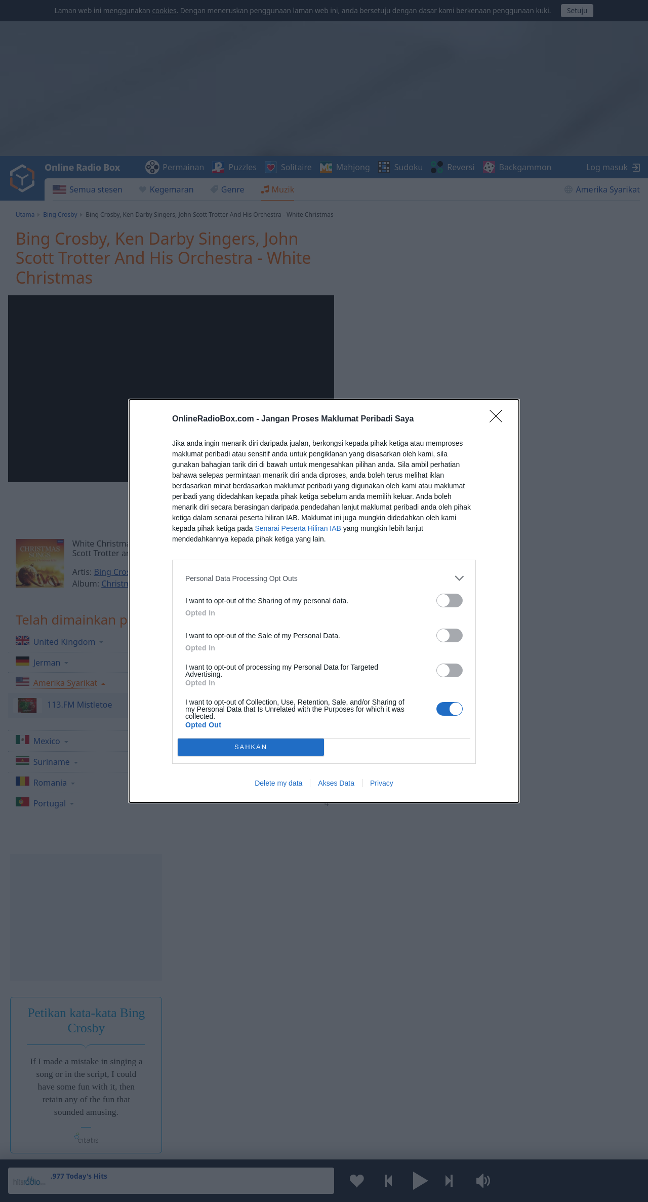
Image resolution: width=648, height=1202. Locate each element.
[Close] (499, 419)
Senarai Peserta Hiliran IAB (298, 528)
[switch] (449, 600)
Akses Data (336, 783)
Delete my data (278, 783)
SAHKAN (250, 747)
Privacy (381, 783)
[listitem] (324, 578)
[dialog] (324, 601)
